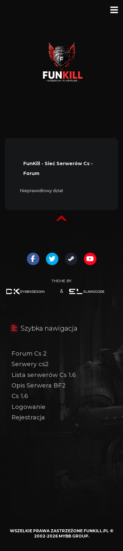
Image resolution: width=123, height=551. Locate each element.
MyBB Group (73, 536)
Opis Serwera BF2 (38, 385)
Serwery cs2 (30, 364)
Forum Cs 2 (29, 353)
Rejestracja (28, 417)
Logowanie (28, 407)
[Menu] (114, 10)
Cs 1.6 (19, 396)
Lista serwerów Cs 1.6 (43, 375)
